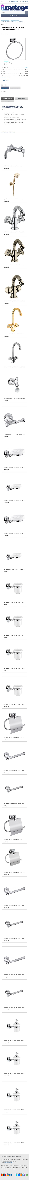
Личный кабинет (14, 1)
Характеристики (21, 98)
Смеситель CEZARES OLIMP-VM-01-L (12, 165)
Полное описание (7, 98)
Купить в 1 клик (15, 87)
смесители (13, 1168)
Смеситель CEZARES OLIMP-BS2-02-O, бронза (15, 264)
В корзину (5, 87)
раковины (7, 1168)
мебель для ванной (6, 1167)
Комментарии (7, 100)
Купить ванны (24, 1165)
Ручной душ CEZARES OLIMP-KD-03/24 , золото (15, 198)
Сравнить (5, 91)
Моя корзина (25, 1)
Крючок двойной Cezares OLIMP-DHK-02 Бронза (15, 434)
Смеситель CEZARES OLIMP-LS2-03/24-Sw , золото (16, 333)
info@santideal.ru (8, 1162)
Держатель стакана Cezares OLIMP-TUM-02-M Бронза (16, 668)
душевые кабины (16, 1167)
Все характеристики (5, 76)
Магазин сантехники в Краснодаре (10, 1165)
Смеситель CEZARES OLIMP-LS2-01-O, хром (14, 366)
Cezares (26, 67)
